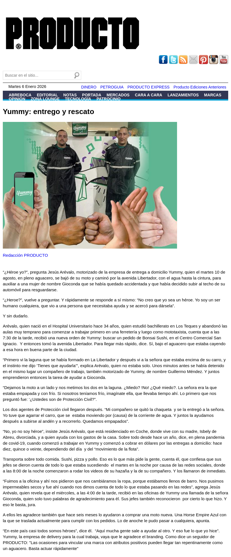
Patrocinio (108, 99)
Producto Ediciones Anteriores (199, 87)
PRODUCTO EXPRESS (149, 87)
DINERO (88, 87)
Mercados (118, 95)
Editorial (47, 95)
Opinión (17, 99)
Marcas (212, 95)
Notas (70, 95)
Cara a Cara (148, 95)
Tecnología (78, 99)
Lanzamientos (183, 95)
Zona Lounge (45, 99)
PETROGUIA (111, 87)
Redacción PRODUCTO (25, 255)
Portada (91, 95)
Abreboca (20, 95)
